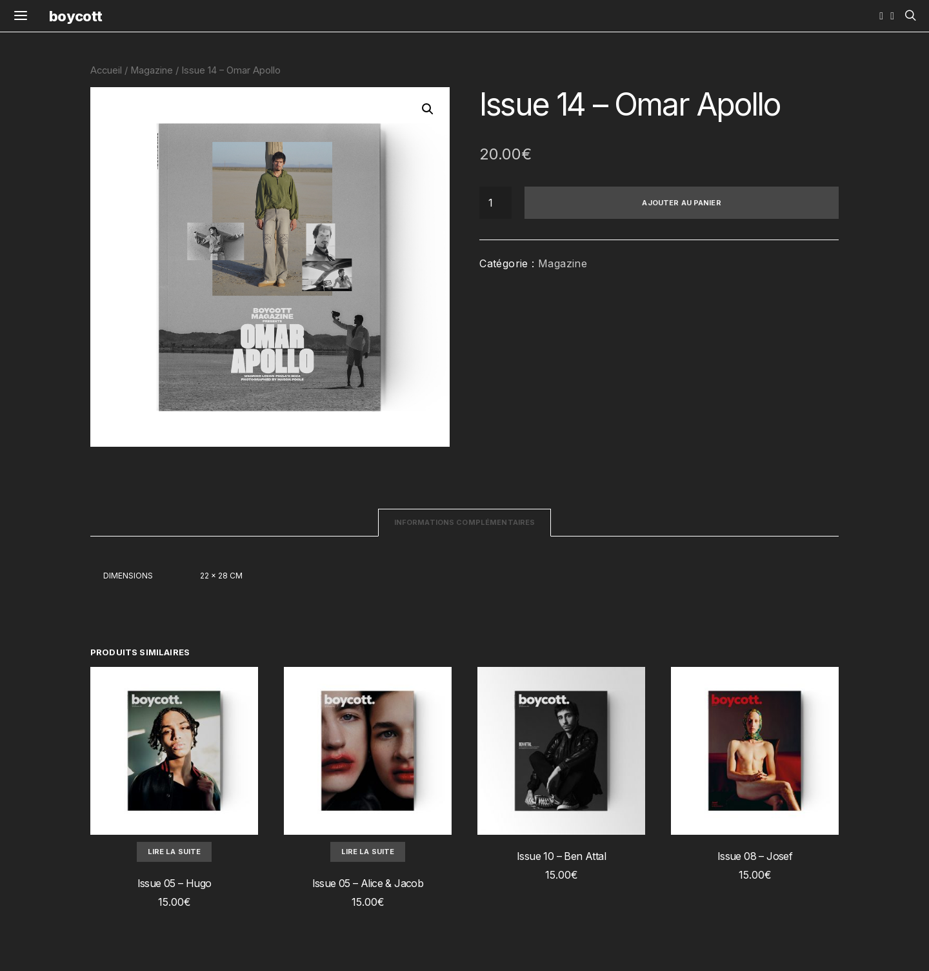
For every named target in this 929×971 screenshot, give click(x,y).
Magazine (151, 70)
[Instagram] (881, 16)
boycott (75, 16)
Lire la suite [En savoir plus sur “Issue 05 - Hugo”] (174, 851)
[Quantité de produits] (495, 203)
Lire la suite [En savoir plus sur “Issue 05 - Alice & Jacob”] (368, 851)
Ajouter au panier (681, 202)
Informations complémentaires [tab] (464, 522)
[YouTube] (892, 16)
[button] (427, 109)
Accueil (106, 70)
